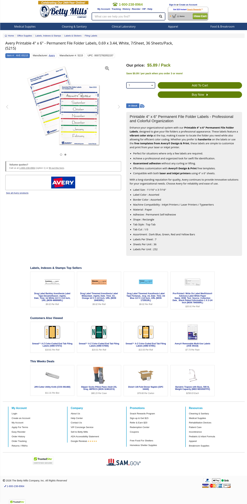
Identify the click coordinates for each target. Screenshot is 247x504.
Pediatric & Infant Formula (202, 436)
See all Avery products (17, 193)
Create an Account (188, 5)
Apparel (173, 26)
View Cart (200, 16)
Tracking (116, 9)
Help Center (77, 418)
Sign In (172, 5)
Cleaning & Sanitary (74, 26)
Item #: (11, 55)
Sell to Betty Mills (79, 432)
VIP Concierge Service (82, 427)
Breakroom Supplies (199, 445)
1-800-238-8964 (27, 168)
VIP (144, 9)
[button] (9, 109)
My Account (103, 9)
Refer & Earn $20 (138, 422)
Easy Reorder (19, 432)
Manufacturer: (40, 55)
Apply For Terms (20, 427)
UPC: (91, 55)
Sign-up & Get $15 (139, 418)
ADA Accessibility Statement (85, 436)
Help (149, 9)
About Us (75, 413)
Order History (18, 436)
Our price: (135, 65)
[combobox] (140, 85)
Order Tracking (19, 441)
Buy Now (200, 95)
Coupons (134, 432)
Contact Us (76, 422)
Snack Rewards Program (142, 413)
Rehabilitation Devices (200, 422)
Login (14, 413)
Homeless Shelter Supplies (143, 445)
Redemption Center (139, 427)
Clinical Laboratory (124, 26)
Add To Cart (200, 85)
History (126, 9)
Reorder (136, 9)
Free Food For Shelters (141, 440)
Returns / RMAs (20, 445)
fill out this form (56, 168)
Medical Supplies (25, 26)
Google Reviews (79, 441)
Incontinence (195, 432)
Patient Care (195, 427)
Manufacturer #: (68, 55)
